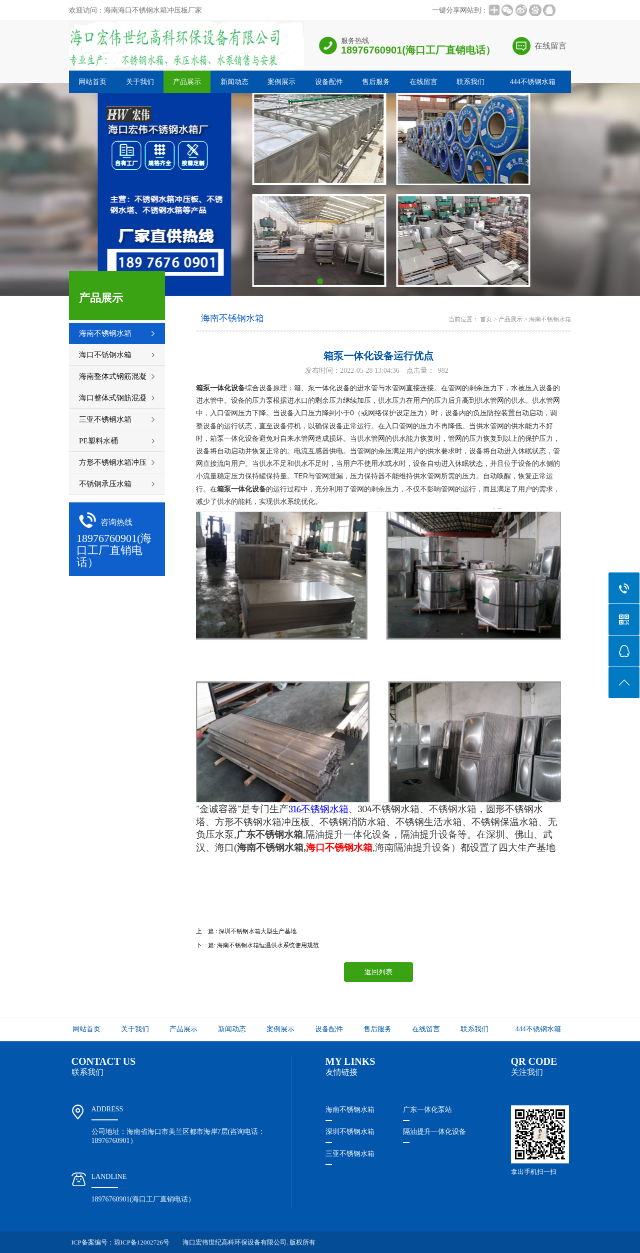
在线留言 (550, 46)
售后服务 (376, 82)
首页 (486, 319)
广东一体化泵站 (427, 1109)
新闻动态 (234, 82)
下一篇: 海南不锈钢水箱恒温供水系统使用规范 (257, 945)
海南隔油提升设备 (413, 847)
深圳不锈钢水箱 (350, 1131)
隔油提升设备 (429, 834)
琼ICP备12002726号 (142, 1242)
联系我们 (470, 82)
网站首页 (92, 82)
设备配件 (329, 82)
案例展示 (282, 82)
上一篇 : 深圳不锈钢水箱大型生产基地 (246, 931)
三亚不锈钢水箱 (350, 1153)
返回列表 (378, 972)
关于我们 (140, 82)
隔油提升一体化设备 (348, 834)
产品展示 (187, 82)
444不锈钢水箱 (533, 82)
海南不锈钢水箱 (550, 319)
